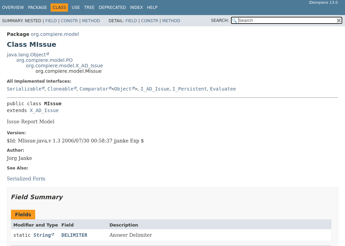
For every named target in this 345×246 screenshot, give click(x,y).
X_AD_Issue (44, 110)
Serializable (24, 89)
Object (123, 89)
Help (152, 7)
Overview (13, 7)
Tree (89, 7)
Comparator (94, 89)
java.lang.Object (26, 54)
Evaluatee (223, 89)
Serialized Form (26, 178)
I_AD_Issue (154, 89)
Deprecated (112, 7)
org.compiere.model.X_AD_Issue (64, 65)
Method (91, 20)
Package (37, 7)
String (42, 235)
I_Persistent (189, 89)
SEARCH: (220, 20)
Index (136, 7)
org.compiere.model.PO (44, 60)
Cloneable (60, 89)
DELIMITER (74, 235)
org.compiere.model (55, 34)
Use (76, 7)
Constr (69, 20)
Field (51, 20)
